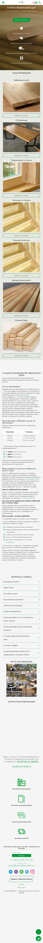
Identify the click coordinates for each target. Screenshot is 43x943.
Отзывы (21, 884)
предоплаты (10, 542)
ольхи (37, 479)
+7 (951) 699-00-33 (27, 498)
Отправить (21, 855)
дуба (31, 479)
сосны (26, 479)
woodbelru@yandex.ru (21, 766)
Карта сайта (21, 887)
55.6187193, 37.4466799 (27, 761)
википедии (25, 395)
